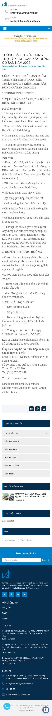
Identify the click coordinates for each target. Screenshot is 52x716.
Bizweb (32, 710)
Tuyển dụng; (26, 540)
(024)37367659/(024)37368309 (19, 684)
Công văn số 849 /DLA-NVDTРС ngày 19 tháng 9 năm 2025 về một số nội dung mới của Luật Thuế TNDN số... (25, 633)
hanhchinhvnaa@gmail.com (25, 21)
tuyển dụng (10, 540)
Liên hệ (5, 619)
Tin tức (5, 613)
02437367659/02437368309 (24, 13)
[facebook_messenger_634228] (45, 709)
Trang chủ (6, 607)
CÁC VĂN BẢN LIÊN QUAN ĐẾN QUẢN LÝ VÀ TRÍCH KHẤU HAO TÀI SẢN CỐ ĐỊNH (32, 495)
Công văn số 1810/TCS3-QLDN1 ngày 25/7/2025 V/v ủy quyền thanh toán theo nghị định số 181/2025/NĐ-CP (25, 647)
